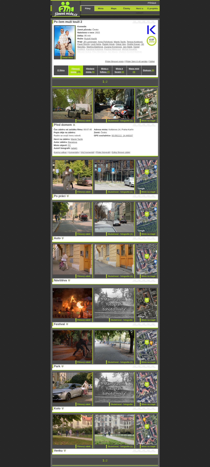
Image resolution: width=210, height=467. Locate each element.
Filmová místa (75, 70)
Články (126, 8)
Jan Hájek (127, 47)
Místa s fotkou (105, 70)
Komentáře (73, 152)
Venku (58, 450)
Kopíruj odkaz (60, 152)
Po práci (60, 196)
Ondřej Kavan (133, 44)
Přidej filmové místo (114, 61)
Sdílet (152, 61)
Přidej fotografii (103, 152)
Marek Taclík (120, 42)
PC (69, 145)
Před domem (63, 124)
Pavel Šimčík (83, 44)
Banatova (72, 142)
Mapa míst (134, 70)
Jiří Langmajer (90, 42)
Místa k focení (119, 70)
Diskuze (148, 70)
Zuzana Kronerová (113, 47)
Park (57, 366)
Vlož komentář (87, 152)
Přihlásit (152, 3)
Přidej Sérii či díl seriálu (136, 61)
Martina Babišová (95, 47)
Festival (59, 324)
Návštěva (60, 280)
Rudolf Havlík (90, 38)
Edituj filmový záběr (121, 152)
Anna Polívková (105, 42)
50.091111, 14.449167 (122, 135)
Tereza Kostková (135, 42)
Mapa (113, 8)
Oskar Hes (121, 44)
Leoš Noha (96, 44)
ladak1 (74, 148)
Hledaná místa (90, 70)
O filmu (61, 70)
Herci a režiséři (139, 10)
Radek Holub (108, 44)
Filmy (88, 8)
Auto (57, 238)
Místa (100, 8)
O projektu (152, 8)
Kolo (57, 408)
